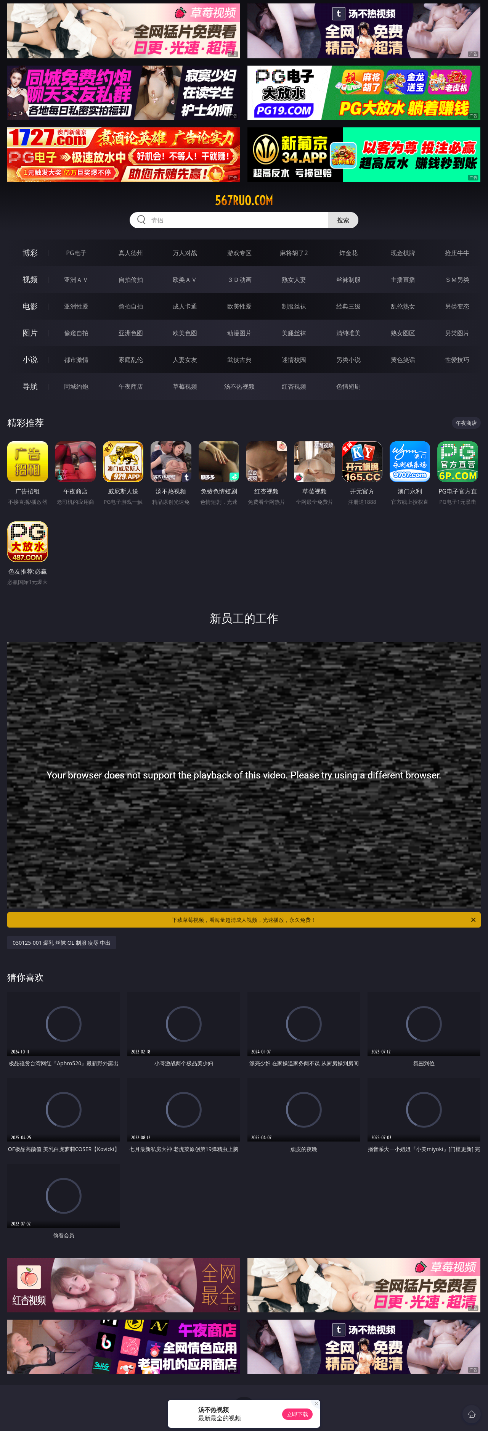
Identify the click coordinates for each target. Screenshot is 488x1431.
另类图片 (457, 333)
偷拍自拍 (131, 306)
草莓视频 (185, 386)
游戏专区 (239, 253)
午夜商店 (131, 386)
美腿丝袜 (294, 333)
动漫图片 (239, 333)
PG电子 (76, 253)
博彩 (30, 253)
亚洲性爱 (76, 306)
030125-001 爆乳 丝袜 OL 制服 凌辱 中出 (62, 942)
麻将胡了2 (294, 253)
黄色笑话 (403, 359)
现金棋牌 (403, 253)
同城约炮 (76, 386)
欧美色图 (185, 333)
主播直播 (403, 279)
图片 (30, 333)
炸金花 (348, 253)
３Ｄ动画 (239, 279)
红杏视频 (294, 386)
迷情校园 (294, 359)
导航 (30, 386)
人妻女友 (185, 359)
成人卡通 (185, 306)
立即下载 (297, 1414)
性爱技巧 (457, 359)
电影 (30, 306)
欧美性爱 (239, 306)
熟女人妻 (294, 279)
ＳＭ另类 (457, 279)
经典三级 (348, 306)
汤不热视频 (239, 386)
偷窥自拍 (76, 333)
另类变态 (457, 306)
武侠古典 (239, 359)
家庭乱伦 (131, 359)
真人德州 (131, 253)
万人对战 (185, 253)
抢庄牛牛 (457, 253)
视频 (30, 279)
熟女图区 (403, 333)
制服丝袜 (294, 306)
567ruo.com (244, 200)
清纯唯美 (348, 333)
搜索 (343, 220)
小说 (30, 359)
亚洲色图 (131, 333)
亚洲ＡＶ (76, 279)
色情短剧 (348, 386)
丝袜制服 (348, 279)
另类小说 (348, 359)
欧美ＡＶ (185, 279)
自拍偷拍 (131, 279)
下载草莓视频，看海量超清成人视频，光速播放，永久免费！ (324, 920)
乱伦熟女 (403, 306)
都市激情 (76, 359)
